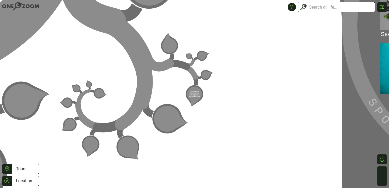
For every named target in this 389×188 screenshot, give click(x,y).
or (194, 94)
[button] (6, 169)
